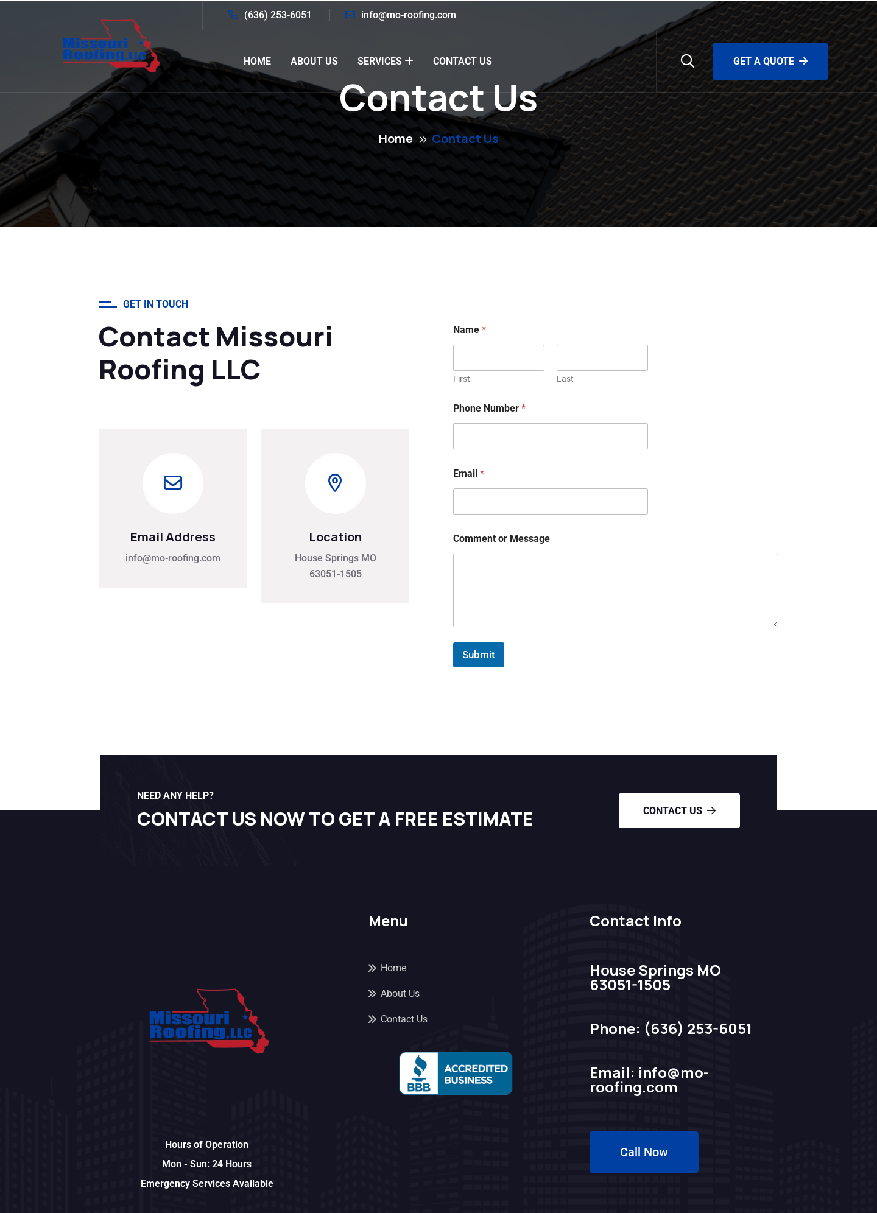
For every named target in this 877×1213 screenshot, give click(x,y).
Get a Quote (770, 61)
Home (257, 61)
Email (468, 473)
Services (379, 61)
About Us (314, 61)
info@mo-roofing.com (408, 15)
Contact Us (462, 61)
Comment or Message (501, 538)
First (461, 379)
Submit (478, 655)
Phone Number (489, 408)
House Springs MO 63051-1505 (335, 566)
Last (565, 379)
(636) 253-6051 (278, 15)
